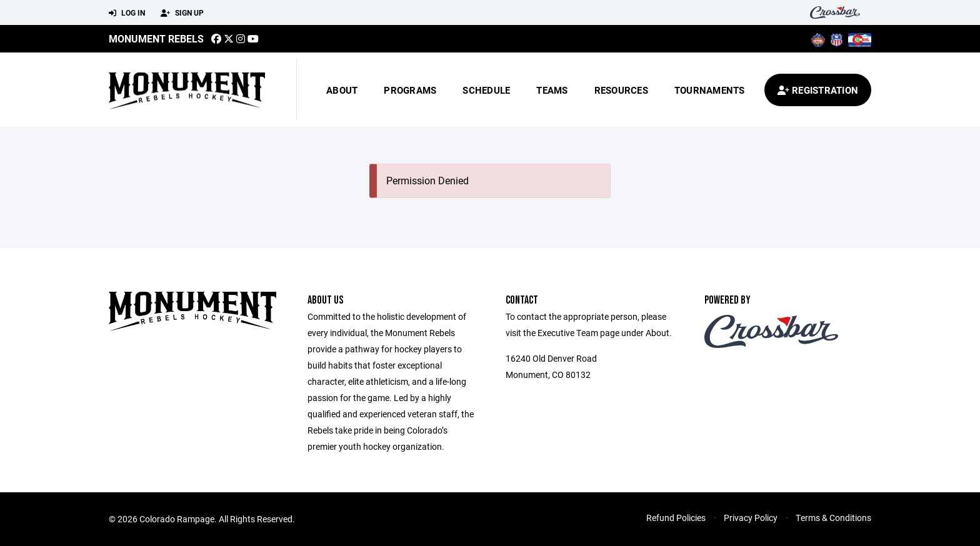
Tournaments (709, 90)
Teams (552, 90)
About (342, 90)
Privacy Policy (751, 518)
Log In (127, 13)
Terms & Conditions (833, 518)
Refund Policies (676, 518)
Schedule (486, 90)
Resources (621, 90)
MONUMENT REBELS (156, 38)
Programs (410, 90)
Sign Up (182, 13)
